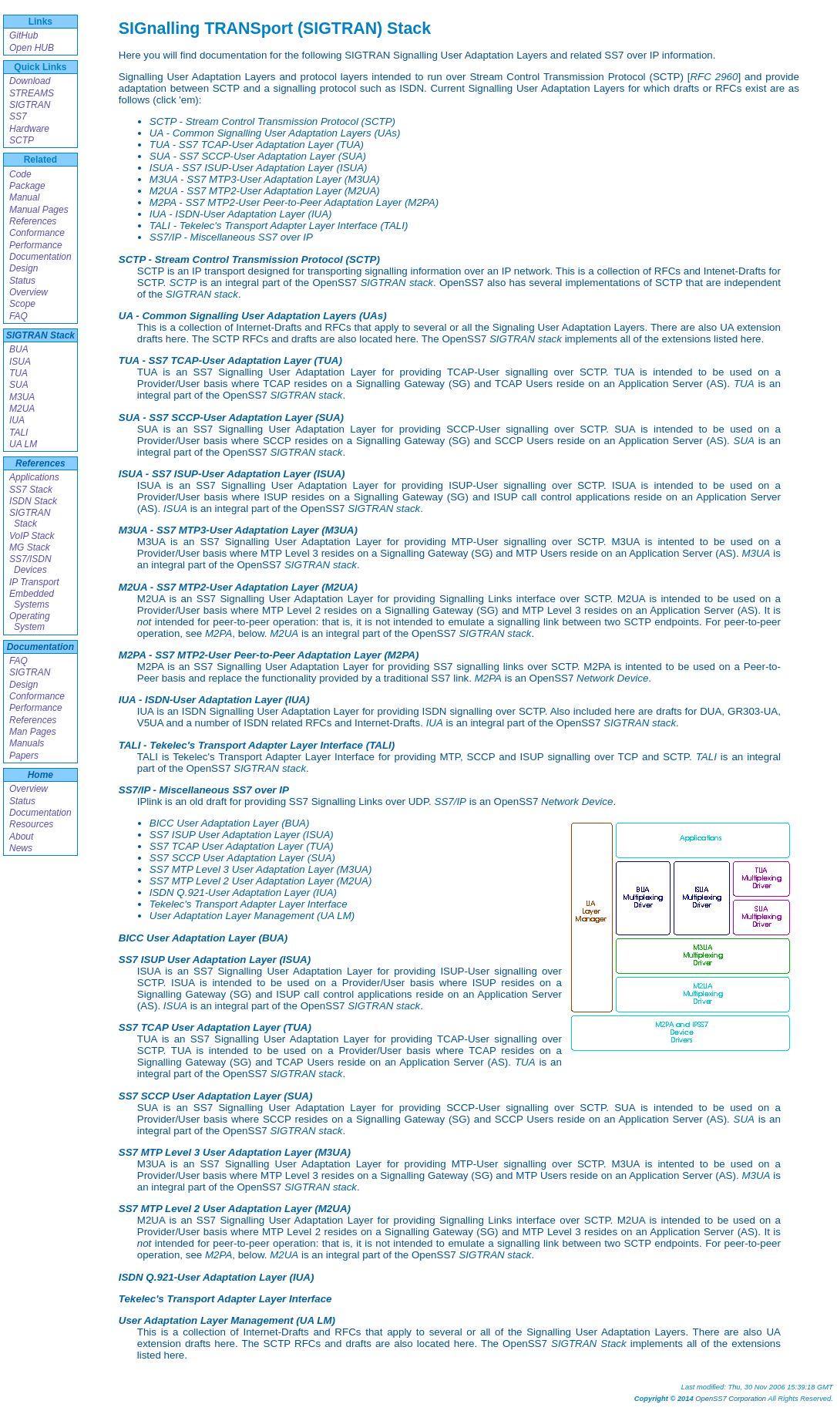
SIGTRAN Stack (40, 335)
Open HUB (31, 47)
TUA (18, 373)
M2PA (218, 633)
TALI (18, 432)
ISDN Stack (33, 501)
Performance (35, 245)
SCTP (21, 140)
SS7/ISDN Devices (30, 564)
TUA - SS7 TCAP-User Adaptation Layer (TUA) (257, 144)
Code (20, 174)
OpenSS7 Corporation (730, 1399)
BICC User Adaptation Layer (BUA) (230, 823)
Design (23, 268)
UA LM (23, 444)
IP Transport (34, 582)
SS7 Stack (30, 489)
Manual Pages (39, 209)
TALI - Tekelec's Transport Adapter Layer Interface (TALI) (279, 225)
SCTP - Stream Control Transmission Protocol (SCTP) (272, 121)
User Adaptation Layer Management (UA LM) (252, 915)
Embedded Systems (31, 599)
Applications (34, 477)
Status (22, 280)
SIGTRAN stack (396, 282)
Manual (24, 197)
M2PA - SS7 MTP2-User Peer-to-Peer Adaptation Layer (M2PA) (294, 202)
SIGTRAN (29, 104)
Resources (31, 824)
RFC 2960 (714, 77)
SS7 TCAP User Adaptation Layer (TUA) (242, 846)
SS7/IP (451, 801)
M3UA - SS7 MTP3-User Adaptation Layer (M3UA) (265, 179)
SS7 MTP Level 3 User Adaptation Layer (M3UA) (261, 869)
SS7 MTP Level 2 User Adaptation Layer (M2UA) (261, 881)
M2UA (22, 408)
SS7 (18, 116)
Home (40, 774)
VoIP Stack (31, 535)
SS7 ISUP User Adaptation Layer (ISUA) (242, 834)
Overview (28, 292)
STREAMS (31, 93)
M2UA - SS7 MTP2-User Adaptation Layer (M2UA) (265, 191)
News (20, 848)
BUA (19, 349)
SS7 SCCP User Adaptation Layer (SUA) (242, 858)
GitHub (23, 35)
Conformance (37, 232)
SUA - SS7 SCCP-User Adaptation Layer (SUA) (258, 156)
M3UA (22, 397)
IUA (17, 420)
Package (27, 185)
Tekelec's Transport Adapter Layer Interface (249, 904)
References (32, 221)
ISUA (20, 361)
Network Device (612, 678)
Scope (22, 303)
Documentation (40, 256)
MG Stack (29, 547)
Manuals (26, 743)
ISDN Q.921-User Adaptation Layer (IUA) (243, 892)
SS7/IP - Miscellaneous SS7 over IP (231, 237)
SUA (19, 384)
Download (29, 81)
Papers (24, 755)
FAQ (18, 316)
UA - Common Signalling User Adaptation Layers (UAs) (275, 133)
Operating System (29, 621)
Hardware (29, 128)
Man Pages (32, 731)
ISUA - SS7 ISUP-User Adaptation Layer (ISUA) (259, 167)
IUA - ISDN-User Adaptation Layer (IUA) (241, 214)
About (21, 836)
